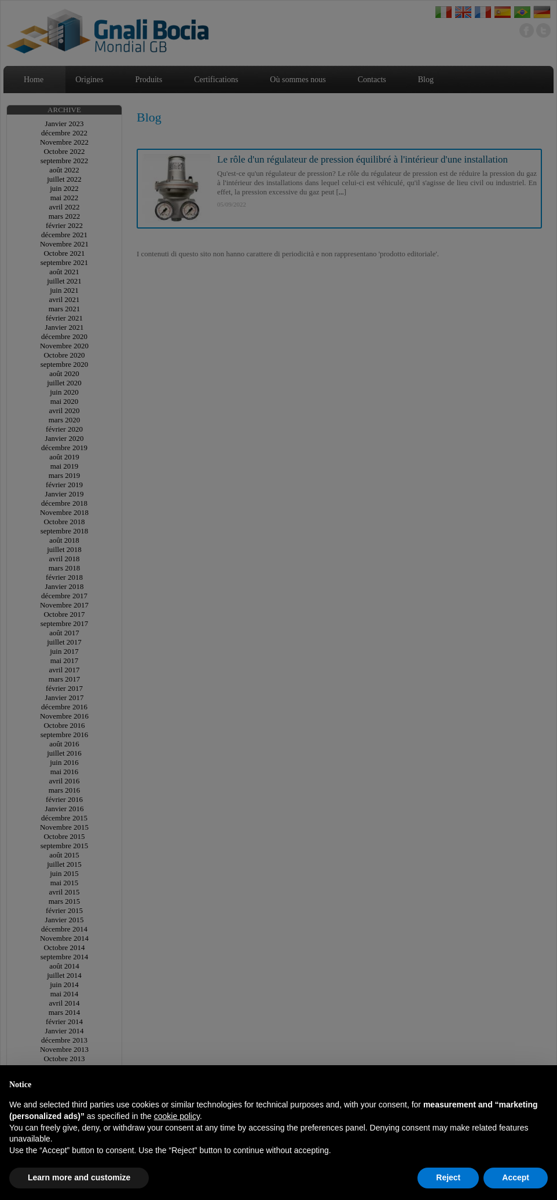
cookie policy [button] (177, 1116)
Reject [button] (448, 1177)
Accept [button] (515, 1177)
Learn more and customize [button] (79, 1177)
